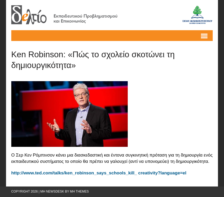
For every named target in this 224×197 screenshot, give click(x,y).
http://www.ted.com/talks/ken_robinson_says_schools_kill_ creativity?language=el (98, 172)
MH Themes (79, 191)
